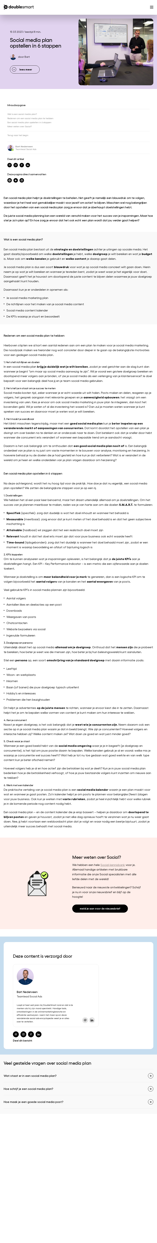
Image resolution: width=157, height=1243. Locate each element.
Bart (27, 56)
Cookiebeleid (132, 1237)
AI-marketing (11, 1161)
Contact (83, 1161)
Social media (12, 1144)
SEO (6, 1133)
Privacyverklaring (100, 1237)
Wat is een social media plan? (22, 114)
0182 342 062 (12, 1211)
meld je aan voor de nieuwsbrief (100, 908)
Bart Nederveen (24, 146)
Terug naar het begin (17, 135)
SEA (6, 1139)
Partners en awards (90, 1139)
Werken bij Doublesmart (92, 1150)
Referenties (84, 1133)
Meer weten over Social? (19, 126)
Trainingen (10, 1166)
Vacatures (84, 1155)
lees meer (25, 69)
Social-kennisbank (112, 864)
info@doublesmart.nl (16, 1205)
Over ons (83, 1128)
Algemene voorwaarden (61, 1237)
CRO (6, 1150)
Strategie (9, 1128)
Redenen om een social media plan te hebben (30, 118)
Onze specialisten (89, 1144)
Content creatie (13, 1155)
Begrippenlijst (25, 1237)
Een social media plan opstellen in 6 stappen (29, 122)
